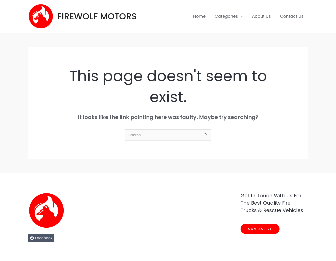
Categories (230, 16)
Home (202, 16)
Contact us (260, 229)
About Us (262, 16)
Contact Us (292, 16)
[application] (242, 16)
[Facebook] (41, 238)
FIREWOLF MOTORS (97, 16)
